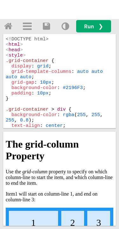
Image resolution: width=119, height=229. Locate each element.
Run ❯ (93, 26)
